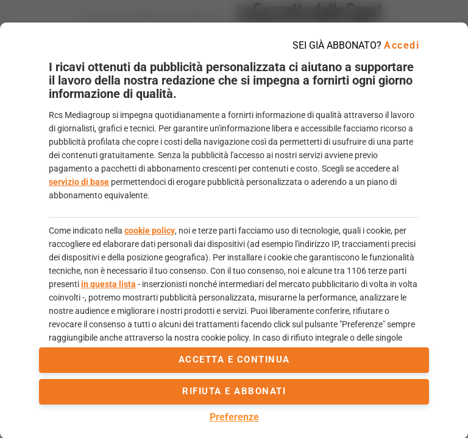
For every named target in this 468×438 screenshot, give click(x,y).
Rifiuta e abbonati (234, 391)
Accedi (401, 45)
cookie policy (149, 230)
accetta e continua (234, 359)
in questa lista (108, 284)
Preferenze (234, 417)
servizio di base (79, 182)
